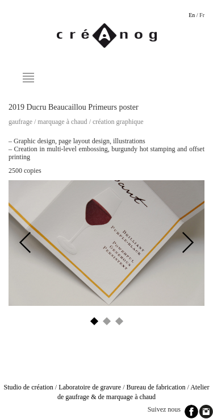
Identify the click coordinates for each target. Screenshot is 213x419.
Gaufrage (20, 122)
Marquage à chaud (62, 122)
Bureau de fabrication (155, 387)
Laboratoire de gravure (90, 387)
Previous (25, 242)
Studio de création (28, 387)
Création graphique (118, 122)
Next (187, 242)
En (192, 15)
